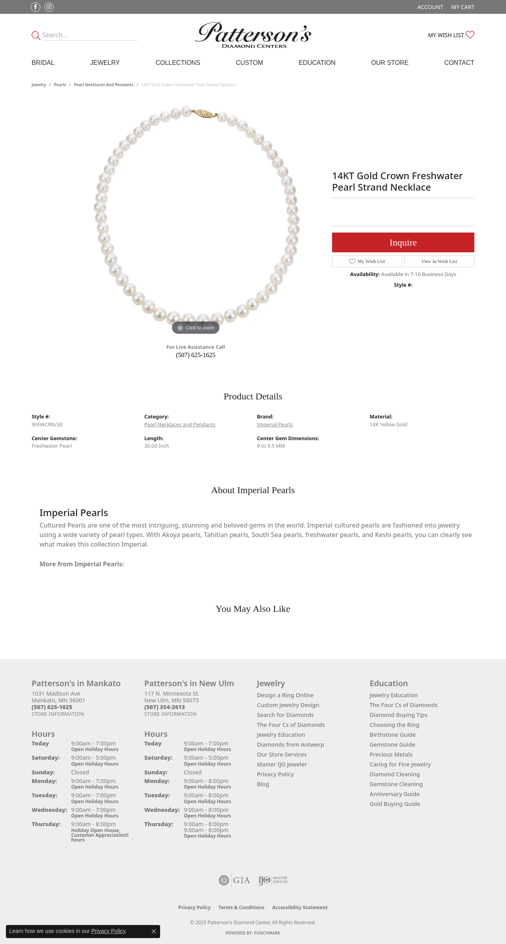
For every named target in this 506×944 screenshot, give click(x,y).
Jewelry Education (281, 734)
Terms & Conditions (241, 907)
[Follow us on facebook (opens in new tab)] (35, 7)
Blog (263, 784)
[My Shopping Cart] (462, 7)
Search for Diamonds (285, 715)
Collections (177, 62)
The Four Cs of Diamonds (291, 724)
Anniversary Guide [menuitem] (395, 794)
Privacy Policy (275, 774)
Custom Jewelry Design (288, 705)
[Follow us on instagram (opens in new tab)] (49, 7)
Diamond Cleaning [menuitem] (395, 774)
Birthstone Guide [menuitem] (393, 734)
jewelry (39, 84)
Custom (249, 62)
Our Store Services (282, 754)
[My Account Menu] (430, 7)
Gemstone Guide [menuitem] (392, 744)
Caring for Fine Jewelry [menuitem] (400, 764)
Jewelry (105, 62)
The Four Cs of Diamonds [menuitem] (404, 705)
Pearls (60, 84)
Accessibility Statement (300, 907)
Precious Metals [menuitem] (391, 754)
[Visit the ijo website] (273, 880)
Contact (459, 62)
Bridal (43, 62)
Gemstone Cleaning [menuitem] (396, 784)
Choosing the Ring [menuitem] (394, 724)
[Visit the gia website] (234, 880)
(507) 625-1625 (195, 355)
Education (317, 62)
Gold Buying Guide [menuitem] (395, 804)
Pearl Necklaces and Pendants (104, 84)
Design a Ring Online (285, 695)
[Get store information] (58, 714)
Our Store (390, 62)
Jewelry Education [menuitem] (394, 695)
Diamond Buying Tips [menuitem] (398, 715)
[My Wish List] (451, 35)
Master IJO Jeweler (282, 764)
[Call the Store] (52, 707)
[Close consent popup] (153, 931)
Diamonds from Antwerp (290, 744)
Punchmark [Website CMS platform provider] (267, 933)
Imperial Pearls (275, 424)
